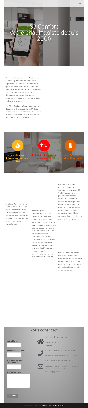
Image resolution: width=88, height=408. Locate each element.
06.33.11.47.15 (71, 356)
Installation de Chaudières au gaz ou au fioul (17, 158)
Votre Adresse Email (16, 351)
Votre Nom (12, 341)
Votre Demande (14, 372)
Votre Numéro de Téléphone (14, 361)
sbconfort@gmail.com (53, 372)
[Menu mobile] (80, 3)
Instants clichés (47, 406)
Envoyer (12, 396)
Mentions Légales (59, 406)
